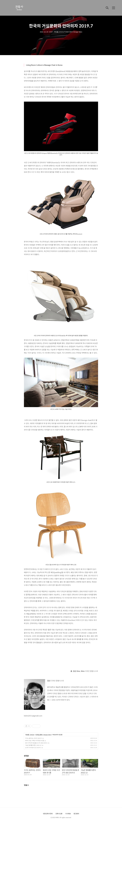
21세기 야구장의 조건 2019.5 (33, 748)
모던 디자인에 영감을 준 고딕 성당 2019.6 (36, 743)
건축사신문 (58, 813)
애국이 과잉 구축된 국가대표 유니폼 (34, 741)
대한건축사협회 (48, 813)
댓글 (26, 785)
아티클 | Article (30, 735)
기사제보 (68, 813)
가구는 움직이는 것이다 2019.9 (33, 738)
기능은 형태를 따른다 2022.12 (33, 745)
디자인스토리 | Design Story (43, 735)
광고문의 (76, 813)
